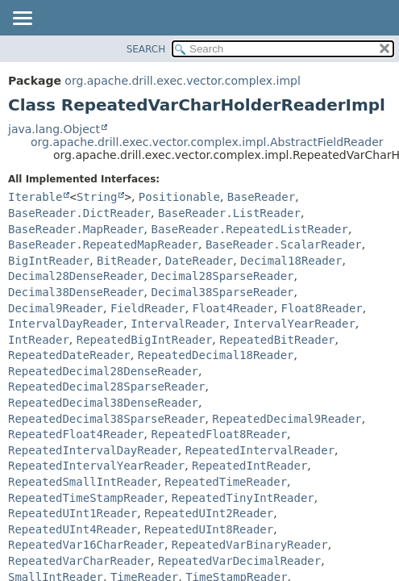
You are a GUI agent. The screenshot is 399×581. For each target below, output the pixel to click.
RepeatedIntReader (249, 465)
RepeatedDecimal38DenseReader (103, 402)
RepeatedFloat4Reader (76, 434)
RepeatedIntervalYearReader (96, 465)
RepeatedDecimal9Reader (286, 418)
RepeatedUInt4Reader (72, 529)
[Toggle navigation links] (21, 19)
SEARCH (146, 49)
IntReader (38, 339)
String (97, 196)
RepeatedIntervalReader (260, 450)
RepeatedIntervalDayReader (93, 450)
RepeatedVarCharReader (79, 560)
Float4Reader (233, 308)
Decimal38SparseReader (222, 292)
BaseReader (261, 196)
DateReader (199, 260)
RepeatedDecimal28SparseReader (106, 386)
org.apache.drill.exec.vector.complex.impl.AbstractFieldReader (207, 142)
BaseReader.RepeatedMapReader (103, 244)
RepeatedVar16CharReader (86, 544)
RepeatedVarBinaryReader (250, 544)
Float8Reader (322, 308)
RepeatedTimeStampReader (86, 497)
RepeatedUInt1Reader (72, 513)
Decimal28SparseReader (222, 276)
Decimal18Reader (291, 260)
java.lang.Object (54, 129)
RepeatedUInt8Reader (208, 529)
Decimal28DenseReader (76, 276)
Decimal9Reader (55, 308)
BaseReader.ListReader (229, 213)
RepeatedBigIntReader (145, 339)
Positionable (179, 196)
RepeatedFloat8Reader (219, 434)
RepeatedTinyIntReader (243, 497)
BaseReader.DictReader (79, 213)
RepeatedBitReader (277, 339)
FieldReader (147, 308)
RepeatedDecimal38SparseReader (106, 418)
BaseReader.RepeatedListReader (249, 229)
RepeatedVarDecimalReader (239, 560)
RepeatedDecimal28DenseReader (103, 371)
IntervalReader (178, 323)
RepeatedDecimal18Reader (216, 355)
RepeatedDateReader (69, 355)
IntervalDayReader (65, 323)
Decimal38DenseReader (76, 292)
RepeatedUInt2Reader (208, 513)
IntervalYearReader (294, 323)
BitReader (127, 260)
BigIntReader (48, 260)
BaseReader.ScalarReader (284, 244)
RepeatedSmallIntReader (82, 481)
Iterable (35, 196)
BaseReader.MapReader (76, 229)
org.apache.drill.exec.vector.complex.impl (182, 80)
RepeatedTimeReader (225, 481)
